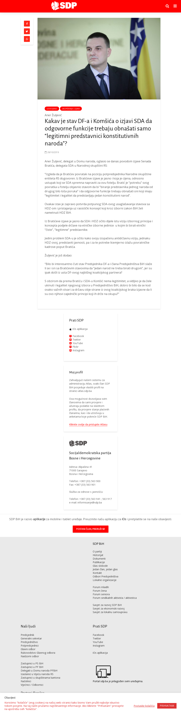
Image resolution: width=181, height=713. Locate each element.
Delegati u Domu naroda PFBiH (39, 670)
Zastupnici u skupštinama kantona (40, 677)
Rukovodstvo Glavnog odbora (38, 652)
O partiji (97, 551)
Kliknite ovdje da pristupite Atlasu (88, 424)
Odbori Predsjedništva (105, 576)
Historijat (98, 555)
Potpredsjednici (30, 645)
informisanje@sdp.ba (90, 502)
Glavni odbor (28, 649)
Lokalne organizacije (104, 580)
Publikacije (99, 562)
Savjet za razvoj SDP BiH (107, 605)
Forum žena (100, 590)
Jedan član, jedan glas (105, 569)
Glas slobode (100, 565)
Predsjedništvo (29, 642)
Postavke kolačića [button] (144, 705)
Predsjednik (27, 635)
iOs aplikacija (80, 329)
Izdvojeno (52, 108)
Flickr (75, 346)
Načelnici (26, 681)
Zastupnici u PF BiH (32, 667)
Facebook (78, 336)
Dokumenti (99, 558)
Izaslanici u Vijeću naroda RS (37, 674)
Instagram (78, 350)
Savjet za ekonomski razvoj (109, 608)
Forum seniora (101, 594)
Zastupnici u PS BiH (32, 663)
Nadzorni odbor (30, 656)
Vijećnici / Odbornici (32, 684)
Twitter (97, 638)
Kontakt (97, 573)
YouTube (78, 343)
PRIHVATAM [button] (167, 705)
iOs (124, 519)
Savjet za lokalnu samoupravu (110, 612)
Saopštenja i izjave (71, 108)
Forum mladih (101, 587)
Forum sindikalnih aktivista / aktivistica (115, 597)
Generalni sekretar (31, 638)
